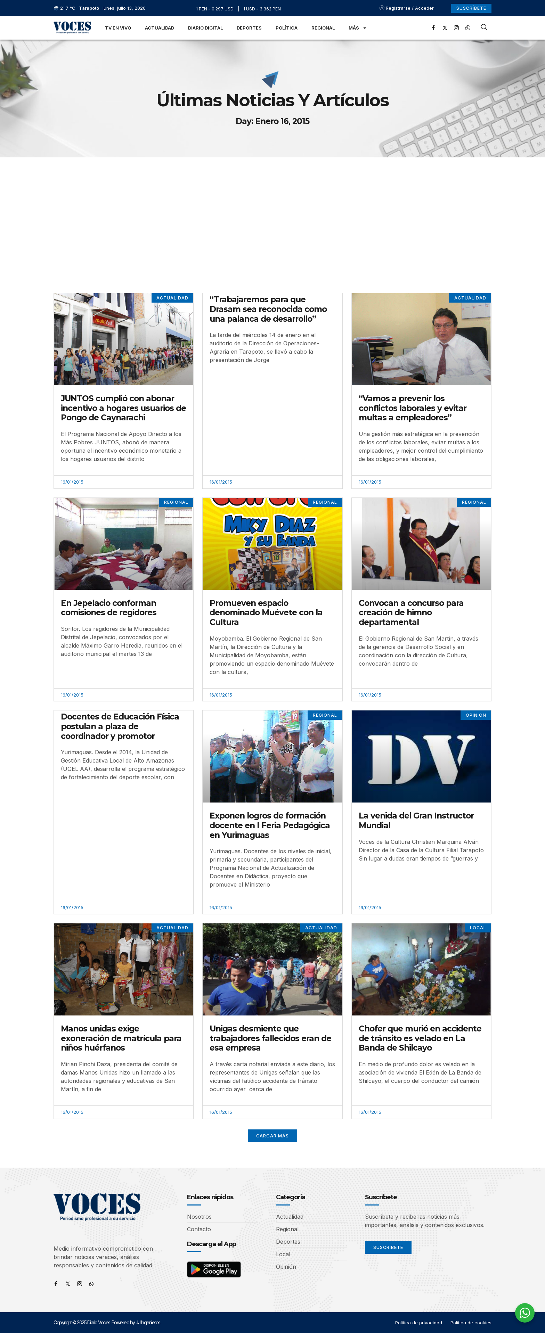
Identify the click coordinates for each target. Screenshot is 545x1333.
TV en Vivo (118, 28)
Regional (323, 28)
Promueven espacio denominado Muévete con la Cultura (266, 612)
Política (287, 28)
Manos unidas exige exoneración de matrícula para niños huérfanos (121, 1038)
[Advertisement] (272, 209)
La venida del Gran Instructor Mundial (416, 820)
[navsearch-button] (484, 28)
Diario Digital (205, 28)
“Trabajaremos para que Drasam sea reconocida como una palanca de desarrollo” (268, 309)
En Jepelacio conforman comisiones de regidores (108, 608)
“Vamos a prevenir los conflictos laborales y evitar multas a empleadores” (412, 408)
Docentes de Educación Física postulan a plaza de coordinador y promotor (120, 726)
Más (358, 28)
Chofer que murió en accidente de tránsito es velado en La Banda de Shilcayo (420, 1038)
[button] (273, 1135)
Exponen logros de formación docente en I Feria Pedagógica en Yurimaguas (270, 825)
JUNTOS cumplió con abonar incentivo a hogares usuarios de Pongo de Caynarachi (123, 408)
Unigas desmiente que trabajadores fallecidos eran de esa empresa (270, 1038)
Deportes (249, 28)
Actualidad (159, 28)
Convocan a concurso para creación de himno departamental (411, 612)
